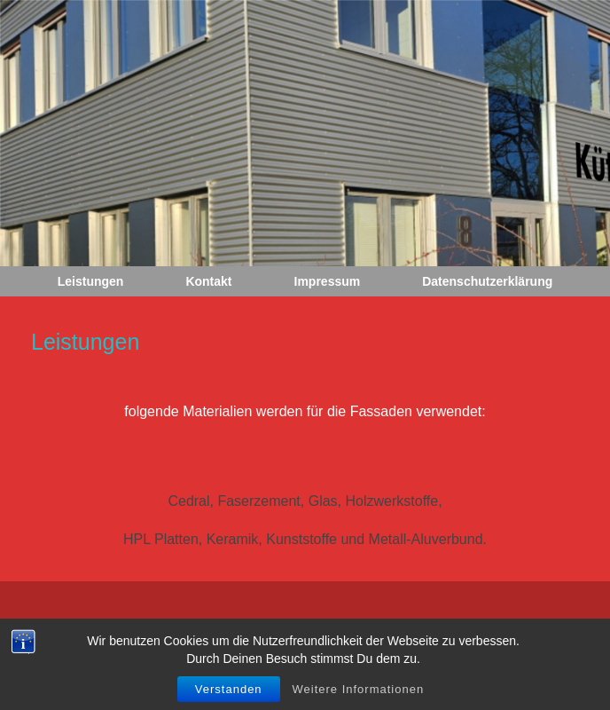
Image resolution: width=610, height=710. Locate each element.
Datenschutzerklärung (487, 281)
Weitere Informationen (359, 695)
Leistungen (91, 281)
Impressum (327, 281)
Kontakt (208, 281)
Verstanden (228, 695)
